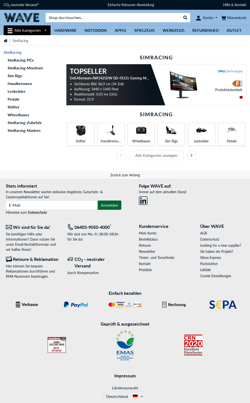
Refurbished (205, 30)
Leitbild (205, 270)
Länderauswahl (125, 387)
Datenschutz (37, 212)
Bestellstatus (148, 239)
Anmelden (109, 205)
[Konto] (206, 17)
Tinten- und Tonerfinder (157, 257)
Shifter (13, 107)
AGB (203, 233)
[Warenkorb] (233, 17)
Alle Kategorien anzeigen (156, 155)
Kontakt (145, 264)
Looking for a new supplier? (220, 245)
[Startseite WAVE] (22, 17)
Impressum (125, 375)
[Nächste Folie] (192, 155)
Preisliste (145, 270)
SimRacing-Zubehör (25, 122)
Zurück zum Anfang (125, 175)
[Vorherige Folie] (121, 155)
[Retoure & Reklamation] (33, 259)
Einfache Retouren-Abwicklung (131, 5)
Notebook (95, 30)
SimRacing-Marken (24, 130)
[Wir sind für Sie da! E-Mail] (33, 227)
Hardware (65, 30)
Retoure (145, 245)
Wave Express (210, 257)
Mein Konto (147, 233)
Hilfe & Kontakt (234, 5)
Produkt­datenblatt (228, 90)
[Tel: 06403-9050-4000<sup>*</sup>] (94, 227)
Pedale (14, 99)
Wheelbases (18, 114)
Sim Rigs (15, 75)
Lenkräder (16, 91)
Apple (120, 30)
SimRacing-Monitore (25, 67)
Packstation (209, 264)
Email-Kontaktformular (32, 244)
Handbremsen (20, 83)
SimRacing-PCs (21, 60)
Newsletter (147, 251)
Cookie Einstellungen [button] (215, 276)
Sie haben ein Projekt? (216, 251)
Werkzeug (174, 30)
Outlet (234, 30)
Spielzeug (144, 30)
